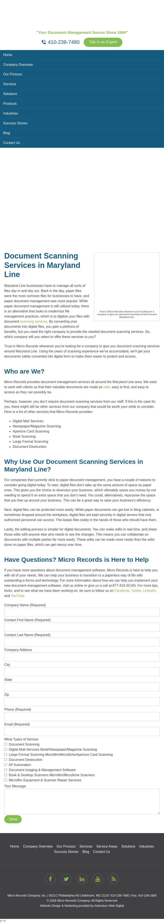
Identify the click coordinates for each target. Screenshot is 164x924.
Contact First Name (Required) (82, 623)
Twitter (136, 590)
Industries (10, 113)
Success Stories (15, 123)
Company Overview (18, 64)
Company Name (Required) (82, 608)
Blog (6, 133)
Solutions (10, 94)
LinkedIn (149, 590)
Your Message (82, 788)
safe (106, 387)
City (82, 668)
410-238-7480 (119, 895)
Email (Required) (82, 728)
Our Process (12, 74)
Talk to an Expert (103, 42)
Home (7, 55)
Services (9, 84)
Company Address (82, 653)
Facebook (122, 590)
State (82, 683)
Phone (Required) (82, 713)
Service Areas (106, 846)
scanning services (33, 321)
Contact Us (11, 143)
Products (10, 104)
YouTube (17, 596)
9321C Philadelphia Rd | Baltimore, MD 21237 (79, 895)
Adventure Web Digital (109, 905)
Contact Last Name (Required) (82, 638)
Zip (82, 698)
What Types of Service (82, 760)
